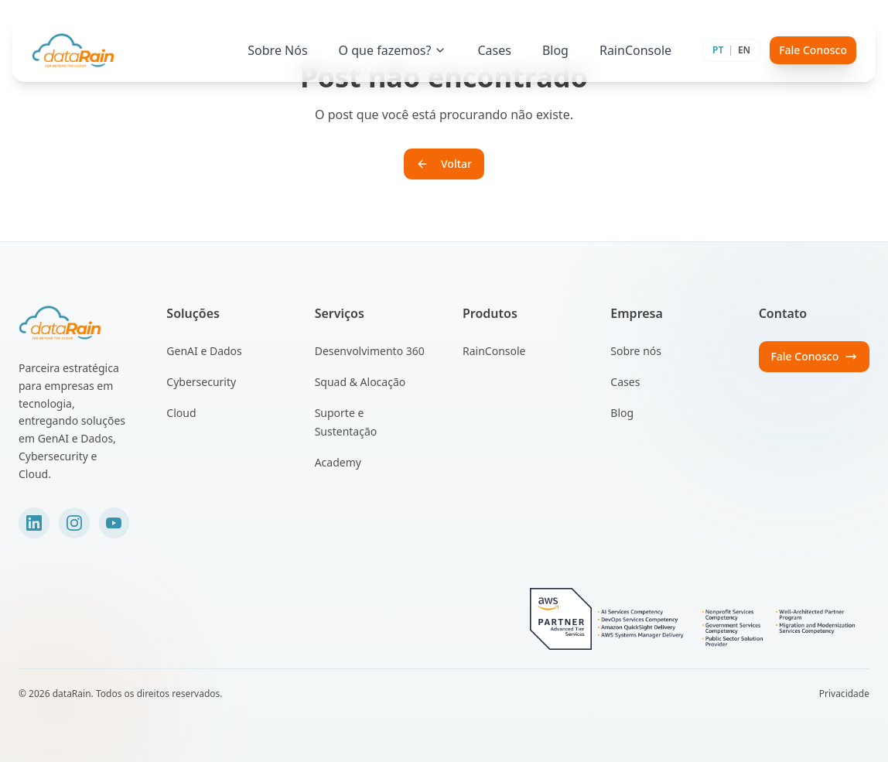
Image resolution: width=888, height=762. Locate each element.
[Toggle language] (731, 50)
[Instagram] (74, 522)
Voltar (444, 163)
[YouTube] (114, 522)
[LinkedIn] (34, 522)
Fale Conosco (813, 50)
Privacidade (844, 694)
